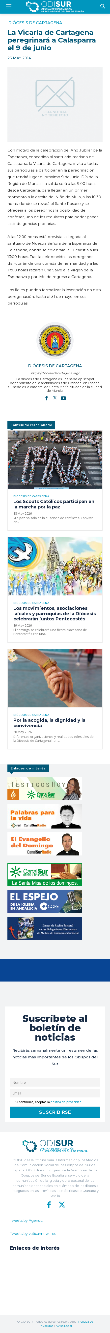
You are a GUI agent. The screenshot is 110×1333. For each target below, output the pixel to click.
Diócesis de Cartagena (35, 23)
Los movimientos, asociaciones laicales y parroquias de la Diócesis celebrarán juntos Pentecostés (54, 614)
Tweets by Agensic (26, 1220)
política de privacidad (66, 1102)
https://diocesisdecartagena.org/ (55, 373)
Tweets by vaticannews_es (33, 1233)
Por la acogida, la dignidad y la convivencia (49, 723)
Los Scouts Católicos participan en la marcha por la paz (53, 504)
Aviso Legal (64, 1326)
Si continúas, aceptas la (46, 1102)
